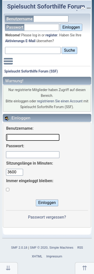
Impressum (54, 256)
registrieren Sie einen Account (60, 101)
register (51, 35)
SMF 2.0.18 (19, 247)
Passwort (32, 27)
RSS (80, 247)
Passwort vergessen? (47, 217)
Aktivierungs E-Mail (20, 41)
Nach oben (84, 268)
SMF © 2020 (39, 247)
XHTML (37, 256)
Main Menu (8, 63)
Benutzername (37, 19)
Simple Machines (61, 247)
